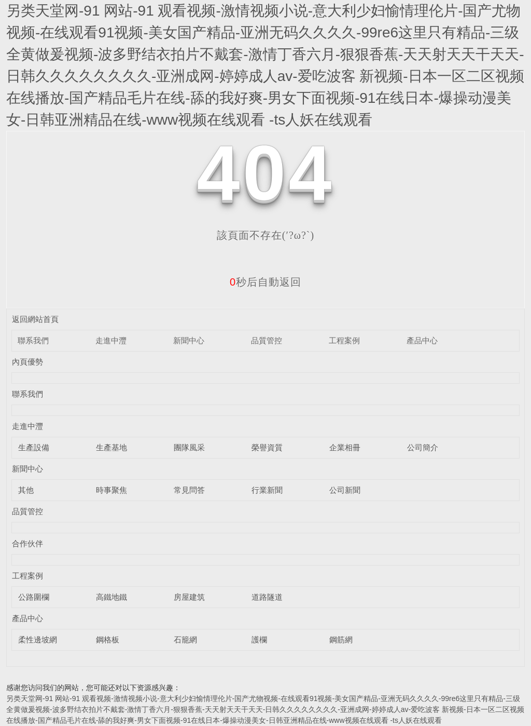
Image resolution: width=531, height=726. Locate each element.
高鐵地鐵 (111, 597)
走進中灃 (111, 340)
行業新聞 (267, 490)
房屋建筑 (189, 597)
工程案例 (344, 340)
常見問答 (189, 490)
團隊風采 (189, 447)
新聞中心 (188, 340)
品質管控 (266, 340)
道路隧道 (267, 597)
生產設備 (33, 447)
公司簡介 (422, 447)
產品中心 (422, 340)
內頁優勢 (27, 361)
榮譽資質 (267, 447)
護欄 (259, 639)
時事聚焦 (111, 490)
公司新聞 (344, 490)
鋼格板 (107, 639)
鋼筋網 (341, 639)
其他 (26, 490)
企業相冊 (344, 447)
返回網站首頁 (35, 319)
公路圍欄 (33, 597)
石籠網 (185, 639)
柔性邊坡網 (37, 639)
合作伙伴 (27, 543)
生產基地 (111, 447)
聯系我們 (33, 340)
